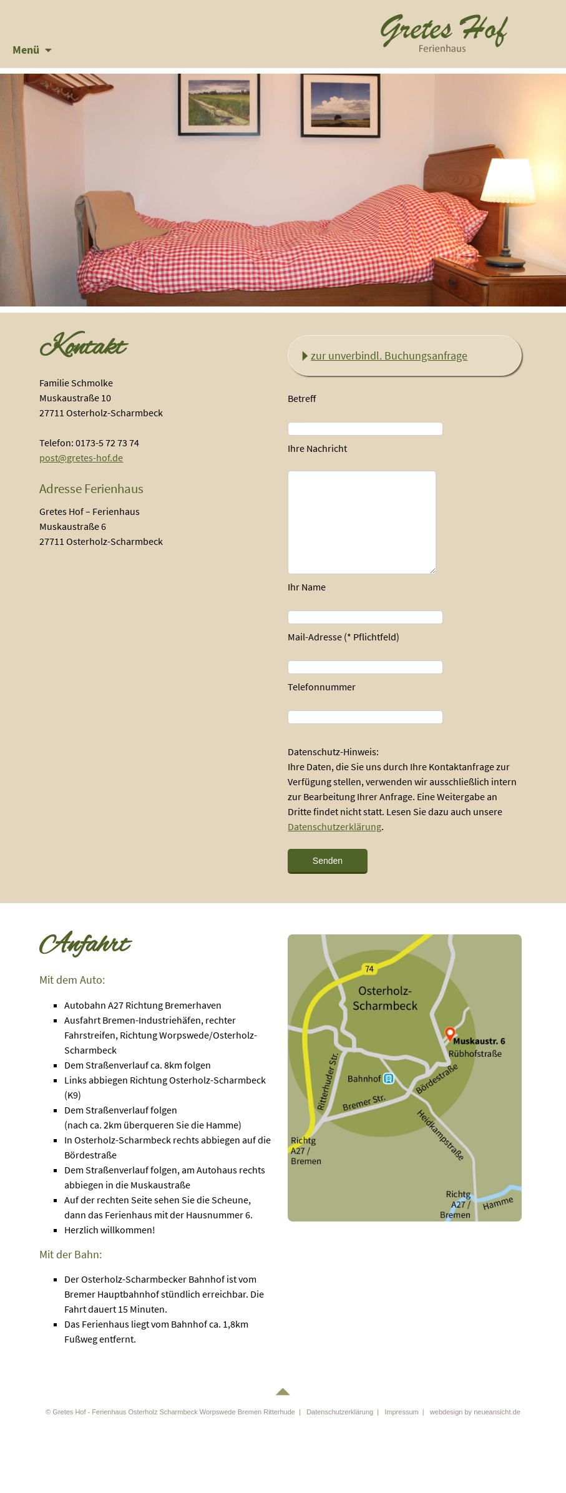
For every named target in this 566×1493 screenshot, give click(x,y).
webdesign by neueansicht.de (475, 1412)
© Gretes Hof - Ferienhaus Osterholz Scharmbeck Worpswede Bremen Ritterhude (170, 1412)
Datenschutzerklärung (334, 826)
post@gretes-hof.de (81, 457)
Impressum (401, 1412)
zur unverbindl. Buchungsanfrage (389, 355)
